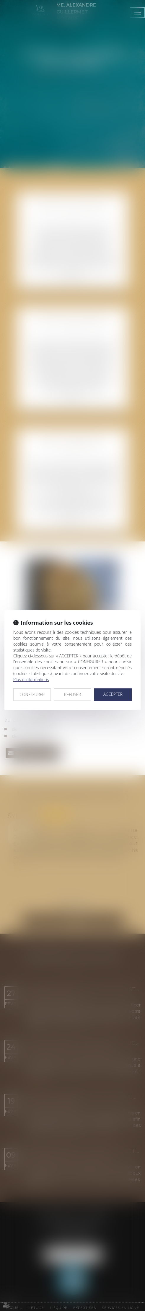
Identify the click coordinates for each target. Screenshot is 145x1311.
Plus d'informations (31, 679)
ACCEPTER (113, 694)
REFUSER (72, 694)
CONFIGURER (32, 694)
